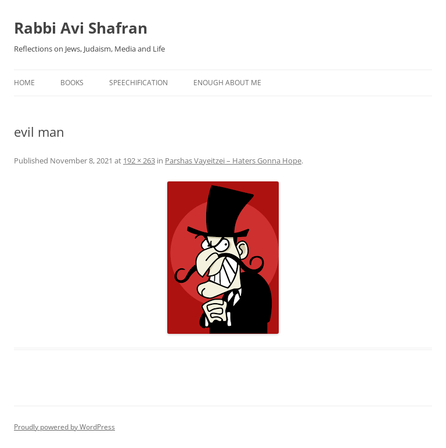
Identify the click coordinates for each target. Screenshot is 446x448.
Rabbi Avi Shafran (81, 27)
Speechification (138, 83)
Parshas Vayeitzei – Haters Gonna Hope (233, 160)
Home (24, 83)
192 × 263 (139, 160)
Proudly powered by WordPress (64, 427)
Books (72, 83)
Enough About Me (227, 83)
